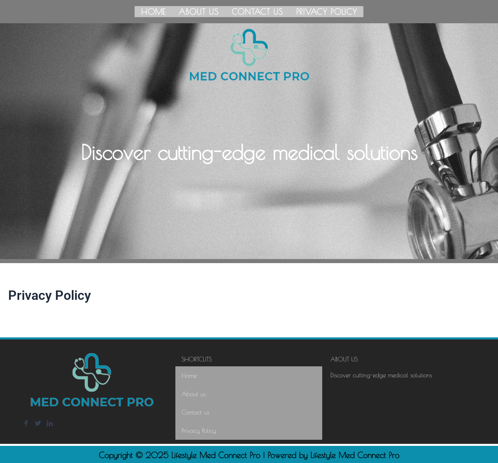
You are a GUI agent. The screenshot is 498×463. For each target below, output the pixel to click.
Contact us (257, 11)
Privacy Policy (326, 11)
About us (198, 11)
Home (153, 11)
